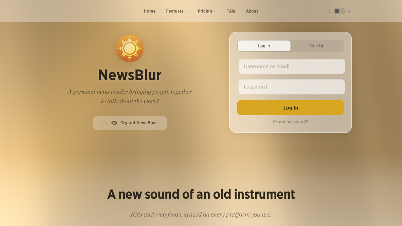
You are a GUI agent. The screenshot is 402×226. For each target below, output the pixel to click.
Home (149, 10)
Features (174, 10)
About (252, 10)
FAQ (230, 10)
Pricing (205, 10)
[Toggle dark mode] (339, 11)
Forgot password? (290, 122)
